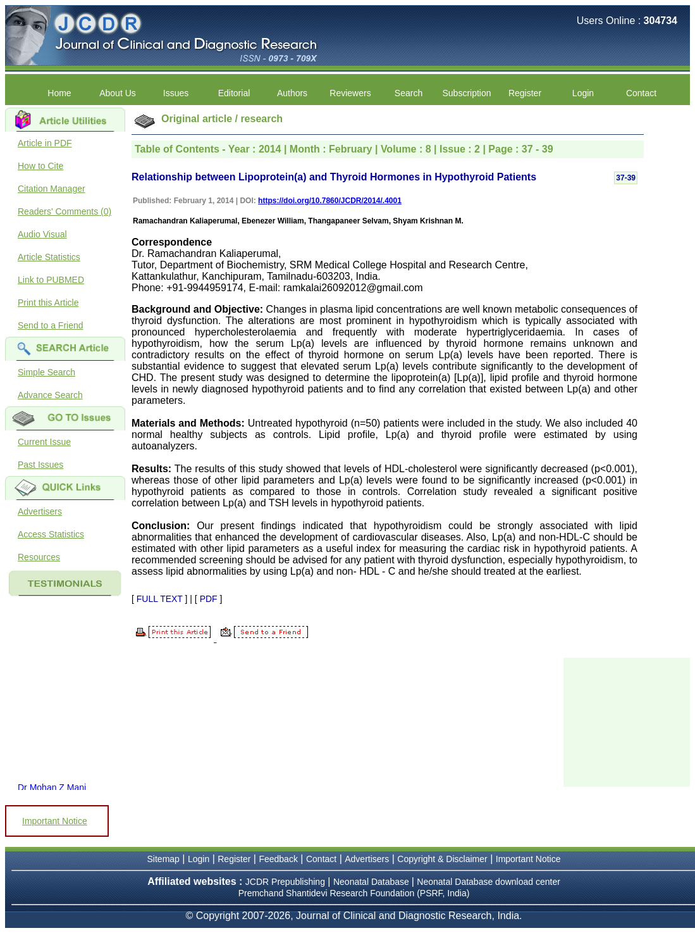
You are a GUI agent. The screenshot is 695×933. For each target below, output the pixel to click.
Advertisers (40, 511)
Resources (39, 557)
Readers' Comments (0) (64, 211)
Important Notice (54, 821)
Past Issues (40, 465)
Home (59, 93)
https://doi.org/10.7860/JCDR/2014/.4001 (330, 200)
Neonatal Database (372, 882)
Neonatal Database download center (488, 882)
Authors (292, 93)
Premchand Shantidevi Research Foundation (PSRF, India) (354, 893)
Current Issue (44, 442)
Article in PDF (45, 143)
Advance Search (50, 395)
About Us (117, 93)
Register (524, 93)
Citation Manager (51, 189)
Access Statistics (51, 534)
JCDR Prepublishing (285, 882)
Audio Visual (42, 234)
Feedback (278, 859)
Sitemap (163, 859)
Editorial (234, 93)
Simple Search (46, 372)
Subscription (466, 93)
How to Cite (40, 166)
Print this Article (48, 302)
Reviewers (350, 93)
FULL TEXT (160, 599)
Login (583, 93)
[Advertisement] (626, 721)
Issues (175, 93)
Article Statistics (49, 257)
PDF (209, 599)
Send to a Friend (50, 325)
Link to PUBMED (51, 280)
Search (408, 93)
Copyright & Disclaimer (442, 859)
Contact (641, 93)
